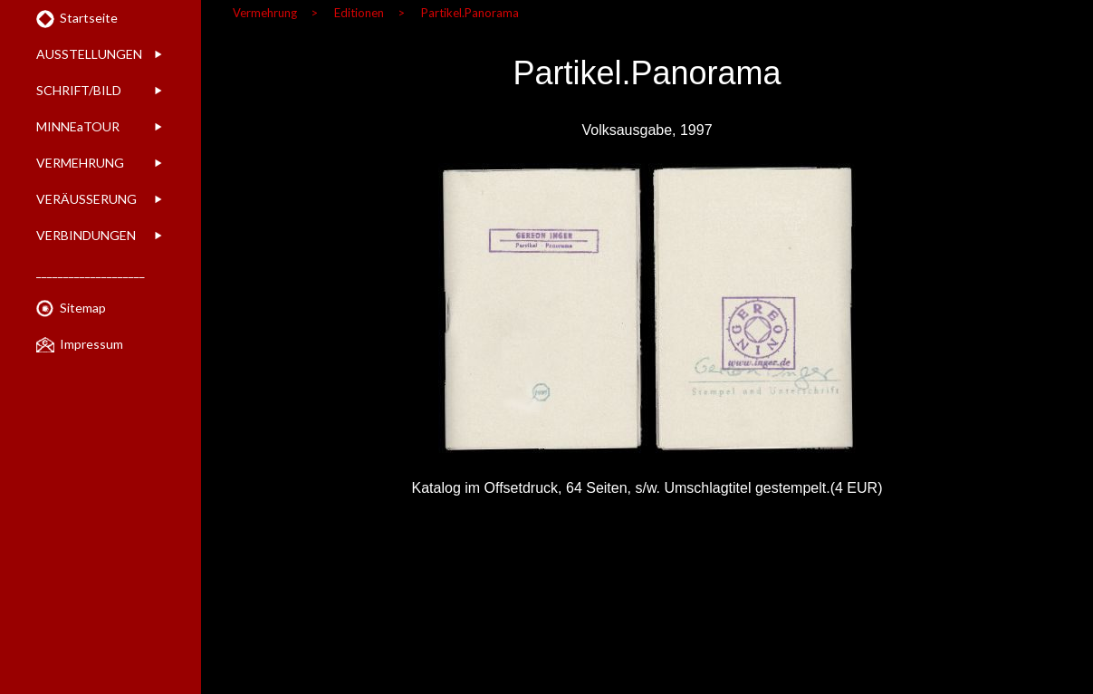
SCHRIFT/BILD (78, 90)
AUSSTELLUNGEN (89, 54)
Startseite (89, 17)
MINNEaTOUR (78, 126)
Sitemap (83, 307)
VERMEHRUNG (80, 162)
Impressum (91, 344)
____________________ (90, 271)
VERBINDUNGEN (86, 235)
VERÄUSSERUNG (86, 199)
